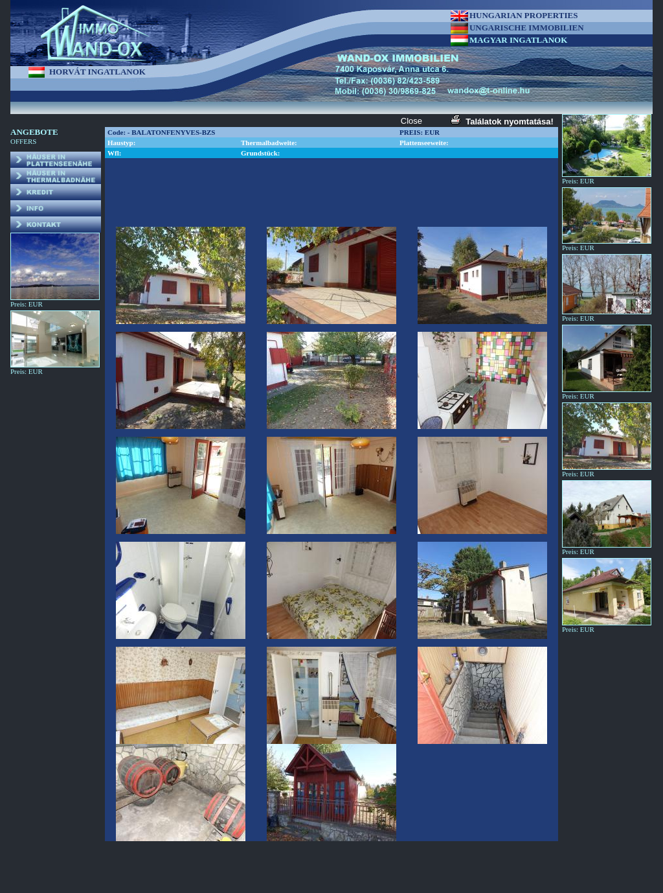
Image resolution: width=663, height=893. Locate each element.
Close (411, 121)
